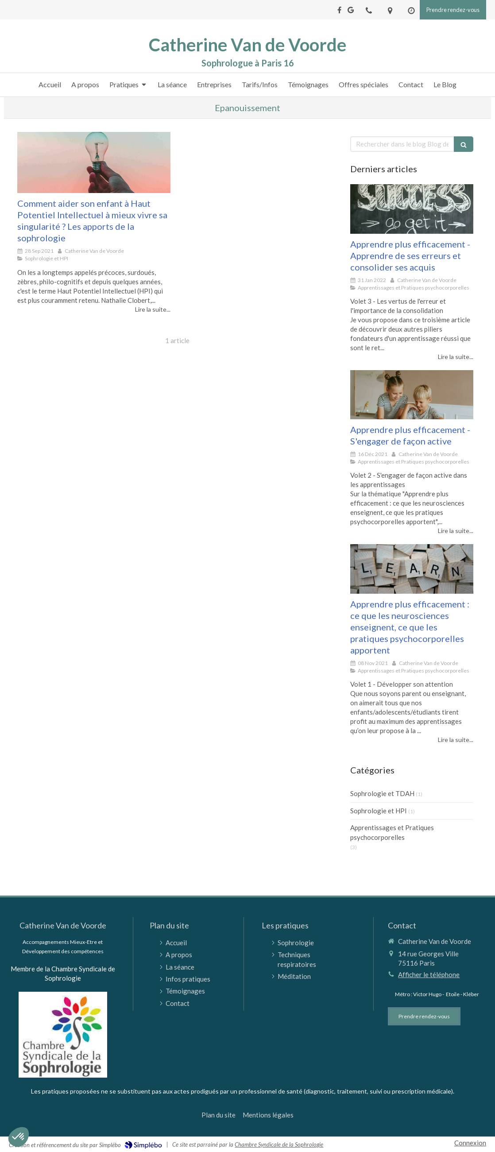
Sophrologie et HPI (378, 811)
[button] (18, 1137)
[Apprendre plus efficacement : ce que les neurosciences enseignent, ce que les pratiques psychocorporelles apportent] (411, 568)
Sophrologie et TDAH (382, 793)
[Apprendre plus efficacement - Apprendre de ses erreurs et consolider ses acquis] (411, 208)
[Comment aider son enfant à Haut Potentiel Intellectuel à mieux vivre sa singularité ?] (93, 162)
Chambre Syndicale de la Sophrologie (279, 1144)
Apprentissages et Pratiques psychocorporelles (392, 832)
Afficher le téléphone (429, 974)
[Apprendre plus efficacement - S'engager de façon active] (411, 394)
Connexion (470, 1143)
